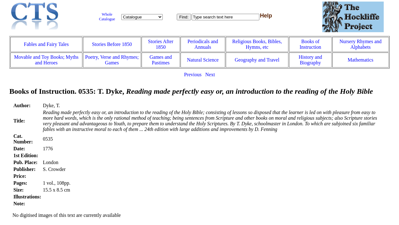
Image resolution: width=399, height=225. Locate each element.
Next (210, 74)
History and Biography (310, 59)
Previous (192, 74)
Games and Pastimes (161, 59)
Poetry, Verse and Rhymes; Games (112, 59)
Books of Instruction (310, 44)
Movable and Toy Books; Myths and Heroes (46, 59)
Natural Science (203, 59)
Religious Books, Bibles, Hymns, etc (257, 44)
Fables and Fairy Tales (46, 44)
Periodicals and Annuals (202, 44)
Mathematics (360, 59)
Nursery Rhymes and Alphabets (360, 44)
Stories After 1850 (160, 44)
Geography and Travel (257, 59)
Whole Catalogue (107, 16)
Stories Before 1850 (112, 44)
